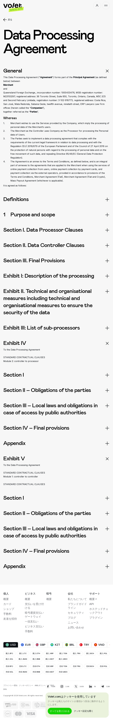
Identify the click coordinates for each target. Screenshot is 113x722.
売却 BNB (36, 672)
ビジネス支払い (34, 626)
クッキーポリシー (26, 685)
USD (11, 644)
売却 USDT (50, 672)
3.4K (64, 686)
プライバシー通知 (10, 685)
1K (92, 686)
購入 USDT (50, 659)
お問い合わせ (76, 627)
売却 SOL (9, 672)
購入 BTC (9, 653)
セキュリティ (76, 612)
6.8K (50, 686)
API (91, 604)
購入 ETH (36, 653)
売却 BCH (90, 666)
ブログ (72, 617)
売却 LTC (22, 666)
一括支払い (31, 621)
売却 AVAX (23, 672)
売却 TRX (76, 666)
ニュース (73, 622)
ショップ (8, 609)
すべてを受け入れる (60, 711)
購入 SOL (9, 659)
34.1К (79, 686)
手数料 (7, 613)
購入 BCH (90, 653)
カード (7, 604)
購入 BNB (36, 659)
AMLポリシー (40, 685)
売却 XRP (49, 666)
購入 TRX (76, 653)
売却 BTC (9, 666)
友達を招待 (10, 618)
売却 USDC (63, 672)
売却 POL (103, 666)
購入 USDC (63, 659)
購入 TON (63, 653)
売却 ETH (36, 666)
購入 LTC (22, 653)
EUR (25, 644)
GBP (40, 644)
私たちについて (77, 599)
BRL (69, 644)
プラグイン (96, 617)
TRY (84, 644)
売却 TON (63, 666)
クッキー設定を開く (84, 711)
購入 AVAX (23, 659)
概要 (6, 599)
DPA (5, 689)
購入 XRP (49, 653)
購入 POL (103, 653)
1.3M (105, 686)
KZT (55, 644)
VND (99, 644)
